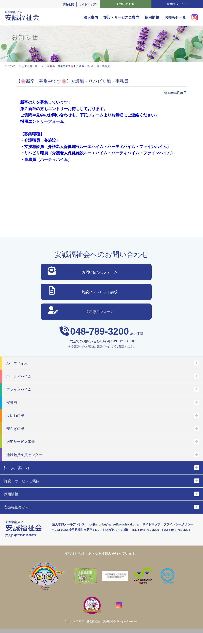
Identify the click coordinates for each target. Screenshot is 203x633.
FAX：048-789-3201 (176, 529)
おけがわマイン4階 (115, 529)
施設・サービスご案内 (121, 17)
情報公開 (68, 4)
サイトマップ (87, 4)
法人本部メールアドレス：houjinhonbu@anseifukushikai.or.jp (95, 524)
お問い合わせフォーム (83, 271)
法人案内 (91, 17)
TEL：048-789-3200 (145, 529)
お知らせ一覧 (175, 17)
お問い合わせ (126, 4)
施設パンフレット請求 (83, 291)
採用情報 (152, 17)
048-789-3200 (99, 331)
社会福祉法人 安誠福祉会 (101, 621)
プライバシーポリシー (178, 524)
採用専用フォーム (81, 311)
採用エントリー (177, 4)
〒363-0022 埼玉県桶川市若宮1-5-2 (76, 529)
